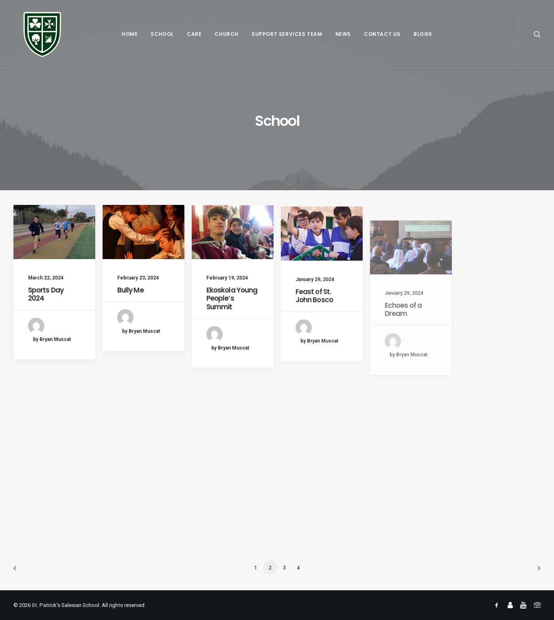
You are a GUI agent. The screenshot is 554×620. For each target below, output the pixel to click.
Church (227, 34)
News (343, 34)
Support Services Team (287, 34)
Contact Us (382, 34)
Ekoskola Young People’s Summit (232, 314)
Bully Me (130, 291)
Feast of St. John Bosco (314, 323)
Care (194, 34)
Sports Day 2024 (46, 294)
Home (130, 34)
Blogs (423, 34)
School (162, 34)
